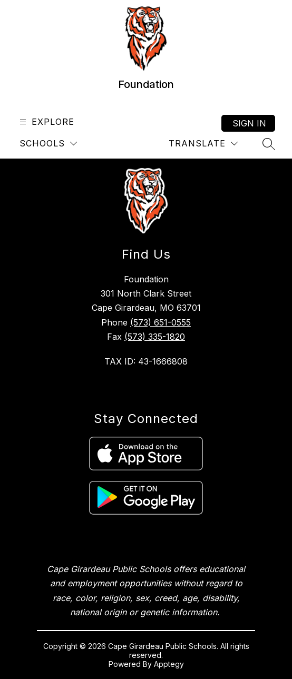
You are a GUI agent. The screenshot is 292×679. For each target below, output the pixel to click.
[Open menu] (45, 122)
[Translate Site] (203, 143)
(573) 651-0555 (160, 322)
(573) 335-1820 (154, 336)
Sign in (249, 123)
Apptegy (169, 664)
